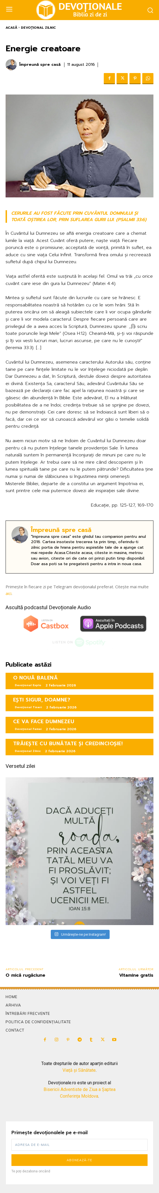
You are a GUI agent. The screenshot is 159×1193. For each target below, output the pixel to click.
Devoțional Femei (28, 729)
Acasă (11, 27)
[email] (79, 1145)
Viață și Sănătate (79, 1070)
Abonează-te (79, 1160)
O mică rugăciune (25, 975)
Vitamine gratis (136, 975)
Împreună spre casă (40, 64)
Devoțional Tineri (28, 707)
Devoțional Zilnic (38, 27)
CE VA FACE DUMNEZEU (43, 721)
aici (8, 593)
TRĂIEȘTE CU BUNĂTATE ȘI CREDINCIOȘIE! (68, 743)
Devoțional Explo (28, 685)
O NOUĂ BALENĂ (35, 678)
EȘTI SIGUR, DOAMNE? (42, 700)
